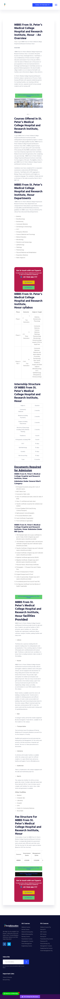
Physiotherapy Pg (45, 944)
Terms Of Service (7, 977)
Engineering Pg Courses (46, 948)
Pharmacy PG (43, 941)
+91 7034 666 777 (28, 277)
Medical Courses (26, 927)
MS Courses (43, 934)
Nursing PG (43, 937)
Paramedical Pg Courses (46, 939)
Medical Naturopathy (27, 934)
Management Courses (27, 941)
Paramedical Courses (27, 939)
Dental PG (43, 930)
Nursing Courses (26, 937)
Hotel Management (27, 944)
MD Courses (43, 932)
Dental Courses (25, 930)
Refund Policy (6, 980)
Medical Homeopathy (27, 932)
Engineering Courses (27, 946)
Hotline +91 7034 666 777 (42, 5)
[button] (30, 996)
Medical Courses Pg (45, 927)
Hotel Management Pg (46, 951)
